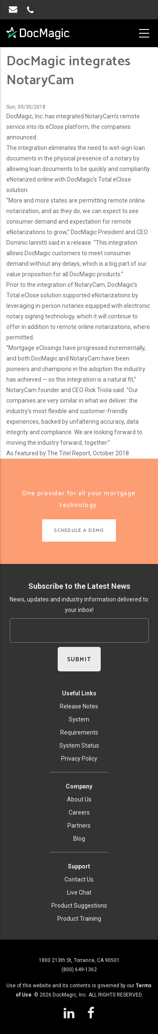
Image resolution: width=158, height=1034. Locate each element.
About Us (79, 799)
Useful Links (79, 693)
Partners (79, 825)
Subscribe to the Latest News (79, 586)
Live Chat (79, 892)
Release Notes (79, 706)
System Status (79, 745)
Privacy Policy (79, 758)
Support (79, 866)
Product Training (79, 918)
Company (79, 786)
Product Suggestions (79, 905)
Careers (79, 812)
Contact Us (79, 879)
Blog (79, 838)
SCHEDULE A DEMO (79, 530)
